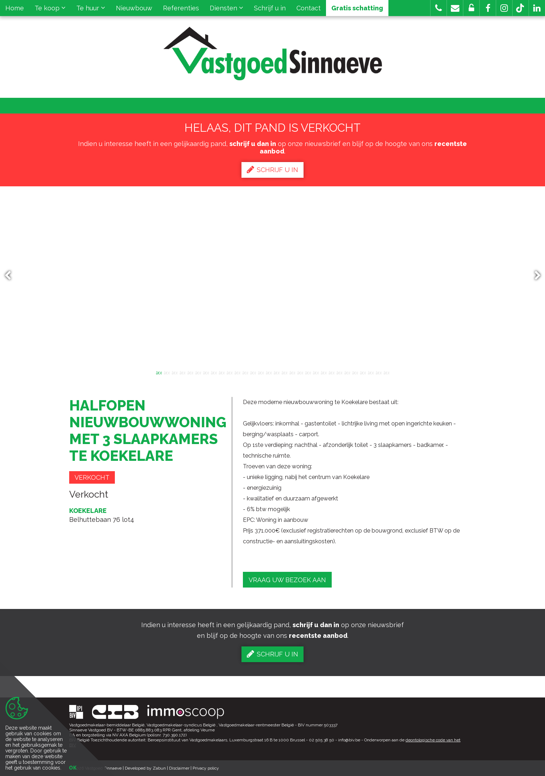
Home (14, 8)
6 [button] (198, 372)
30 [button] (386, 372)
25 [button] (347, 372)
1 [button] (159, 372)
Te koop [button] (50, 8)
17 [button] (284, 372)
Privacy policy (206, 768)
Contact (308, 8)
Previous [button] (11, 275)
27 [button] (363, 372)
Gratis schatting (357, 8)
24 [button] (339, 372)
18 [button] (292, 372)
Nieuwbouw (134, 8)
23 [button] (331, 372)
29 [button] (378, 372)
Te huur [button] (90, 8)
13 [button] (253, 372)
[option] (272, 275)
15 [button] (268, 372)
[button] (488, 8)
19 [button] (300, 372)
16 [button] (276, 372)
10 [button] (229, 372)
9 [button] (221, 372)
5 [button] (190, 372)
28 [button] (370, 372)
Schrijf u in (270, 8)
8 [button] (213, 372)
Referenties (181, 8)
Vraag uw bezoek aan (287, 580)
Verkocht (92, 477)
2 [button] (166, 372)
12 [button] (245, 372)
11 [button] (237, 372)
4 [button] (182, 372)
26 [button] (355, 372)
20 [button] (308, 372)
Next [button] (534, 275)
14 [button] (261, 372)
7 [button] (206, 372)
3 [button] (174, 372)
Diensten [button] (226, 8)
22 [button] (323, 372)
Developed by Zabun (145, 768)
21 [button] (315, 372)
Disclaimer (179, 768)
